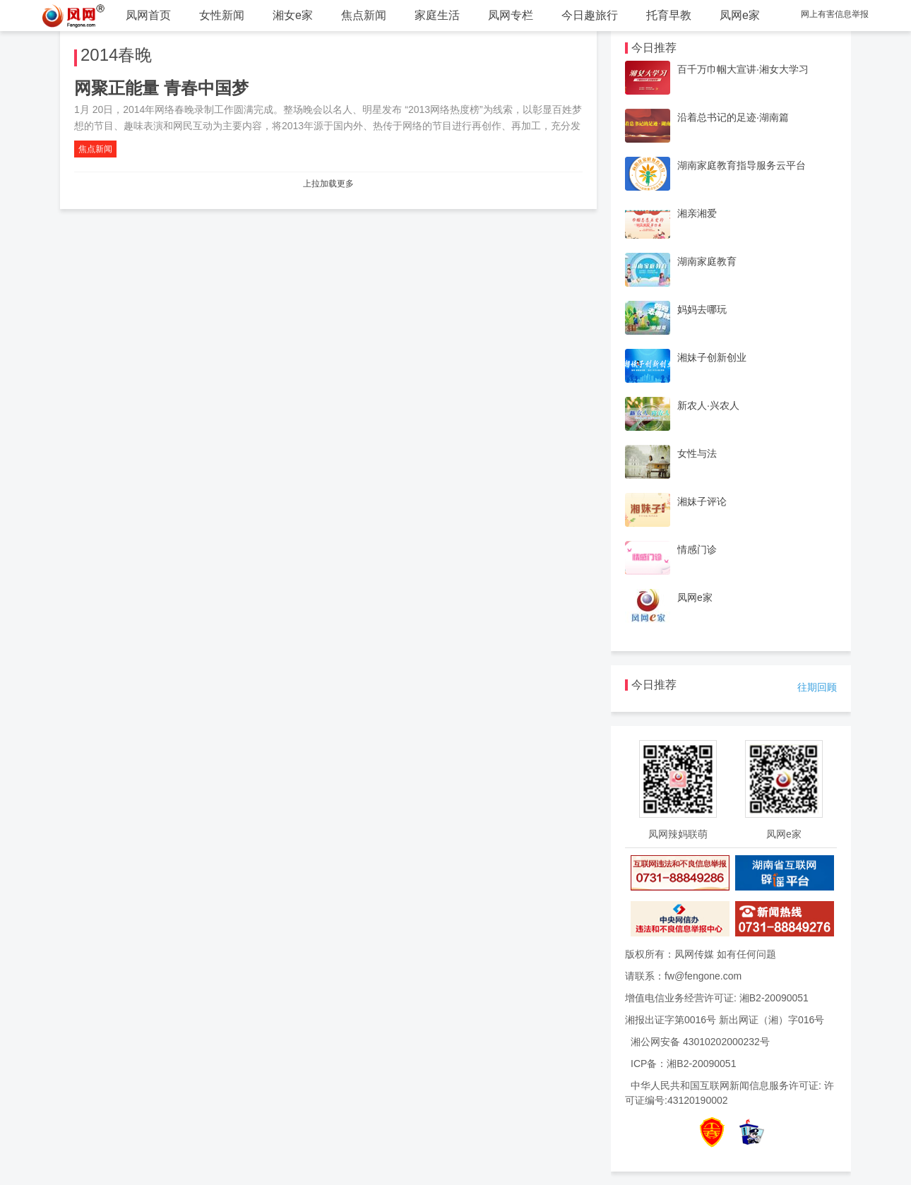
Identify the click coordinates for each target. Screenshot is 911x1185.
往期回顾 (817, 687)
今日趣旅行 (589, 15)
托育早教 (668, 15)
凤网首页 (148, 15)
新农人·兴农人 (708, 405)
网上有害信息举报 (835, 14)
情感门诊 (697, 549)
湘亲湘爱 (697, 213)
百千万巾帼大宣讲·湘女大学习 (743, 69)
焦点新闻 (363, 15)
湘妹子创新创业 (711, 357)
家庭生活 (437, 15)
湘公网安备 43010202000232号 (700, 1041)
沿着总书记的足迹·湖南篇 (733, 117)
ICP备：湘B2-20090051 (683, 1063)
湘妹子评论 (702, 501)
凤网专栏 (510, 15)
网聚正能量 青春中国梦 (161, 87)
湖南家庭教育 (707, 261)
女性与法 (697, 453)
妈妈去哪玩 (702, 309)
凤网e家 (740, 15)
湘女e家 (293, 15)
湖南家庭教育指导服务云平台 (741, 165)
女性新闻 (221, 15)
